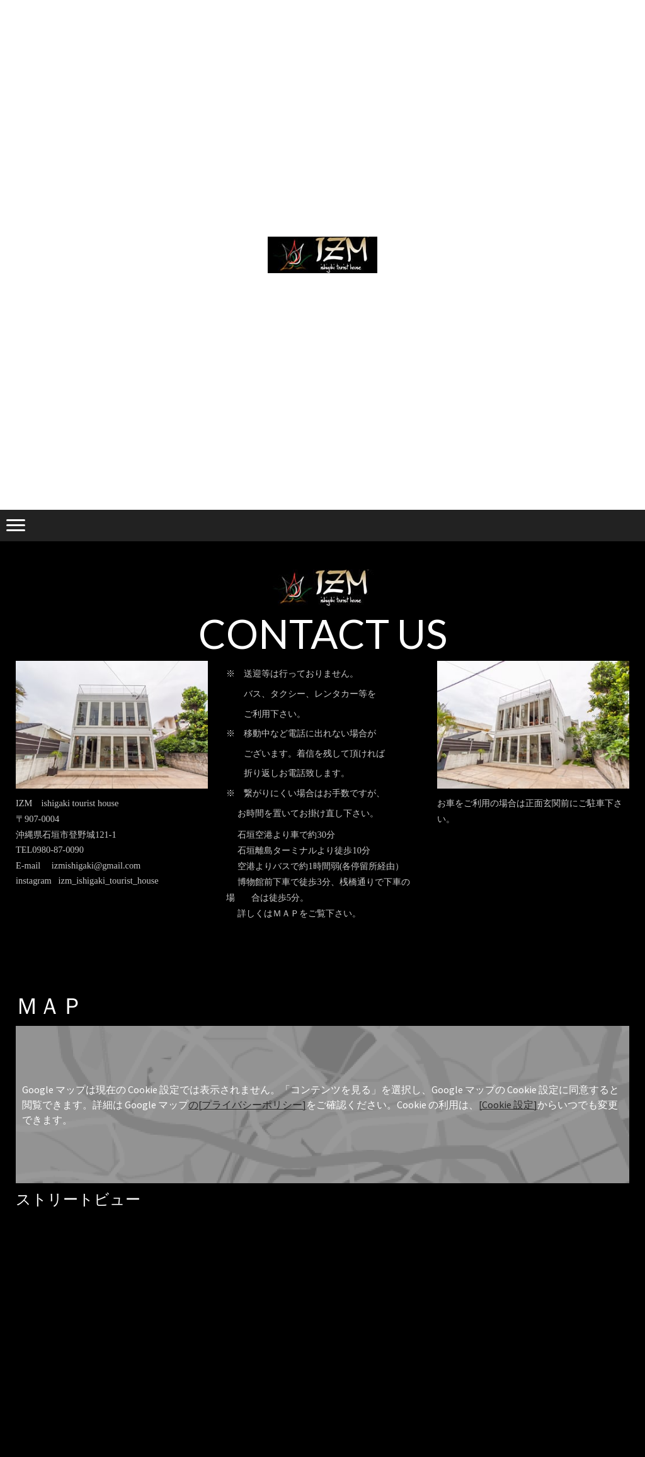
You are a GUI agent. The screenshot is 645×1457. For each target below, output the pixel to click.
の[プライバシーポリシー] (247, 1104)
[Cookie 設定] (508, 1104)
